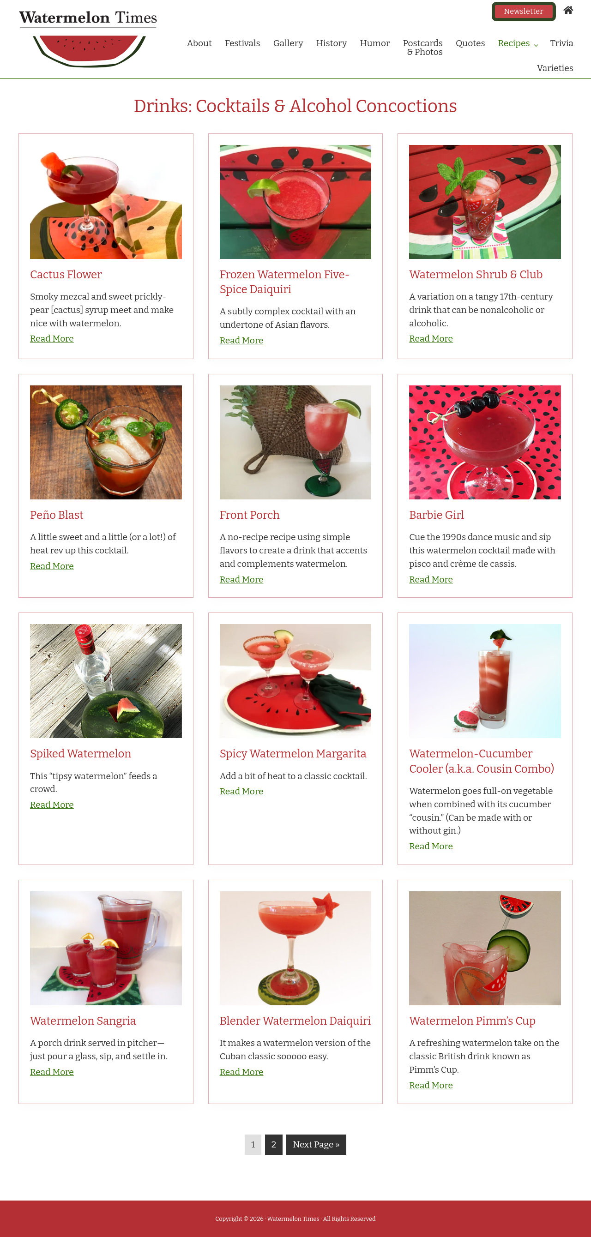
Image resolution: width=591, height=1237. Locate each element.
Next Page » (316, 1146)
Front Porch (250, 515)
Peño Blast (57, 515)
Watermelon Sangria (83, 1021)
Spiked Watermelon (80, 753)
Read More (52, 338)
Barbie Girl (436, 515)
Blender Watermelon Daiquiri (295, 1021)
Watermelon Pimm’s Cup (472, 1021)
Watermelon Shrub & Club (476, 274)
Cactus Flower (66, 274)
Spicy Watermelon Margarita (293, 753)
